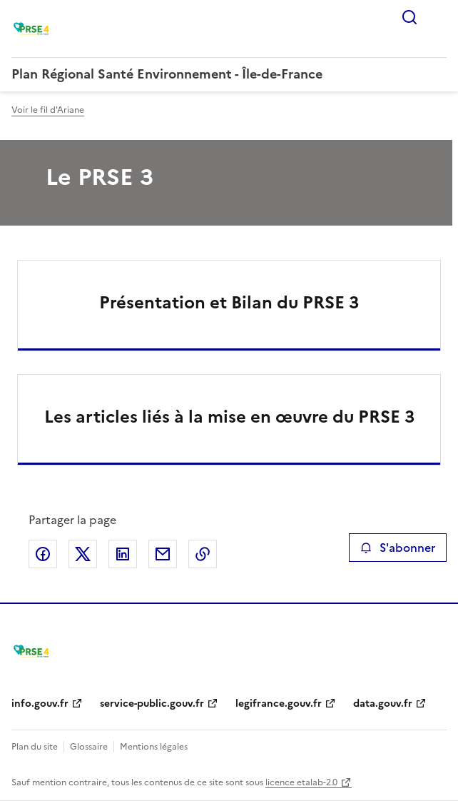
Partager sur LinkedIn (122, 554)
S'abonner (397, 547)
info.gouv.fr (39, 703)
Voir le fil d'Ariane (47, 110)
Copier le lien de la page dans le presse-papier (202, 554)
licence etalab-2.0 (301, 782)
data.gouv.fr (382, 703)
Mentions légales (154, 746)
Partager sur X (82, 554)
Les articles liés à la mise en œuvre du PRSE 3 (229, 416)
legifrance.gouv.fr (278, 703)
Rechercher (409, 17)
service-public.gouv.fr (152, 703)
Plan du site (34, 746)
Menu (438, 17)
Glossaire (89, 746)
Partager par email (162, 554)
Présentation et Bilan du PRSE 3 (229, 302)
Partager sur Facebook (43, 554)
